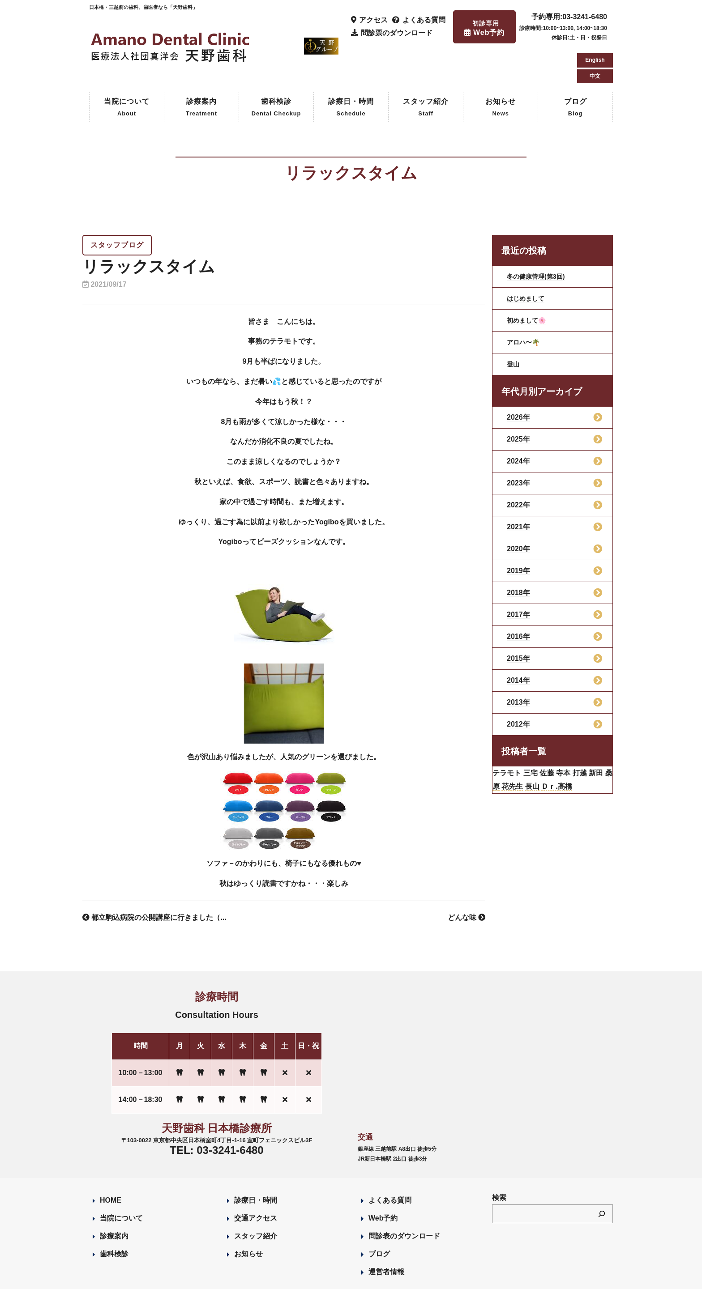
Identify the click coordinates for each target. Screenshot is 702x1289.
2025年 (518, 401)
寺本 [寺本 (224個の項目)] (583, 736)
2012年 (518, 686)
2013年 (518, 664)
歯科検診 (276, 70)
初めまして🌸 (529, 282)
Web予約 (383, 1180)
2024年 (518, 423)
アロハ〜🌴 (525, 304)
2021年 (518, 489)
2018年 (518, 554)
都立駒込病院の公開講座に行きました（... (154, 879)
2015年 (518, 620)
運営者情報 (386, 1234)
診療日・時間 (351, 70)
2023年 (518, 445)
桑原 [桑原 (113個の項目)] (522, 752)
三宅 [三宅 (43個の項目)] (541, 736)
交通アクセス (255, 1180)
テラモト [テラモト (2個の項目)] (511, 736)
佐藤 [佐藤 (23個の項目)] (561, 736)
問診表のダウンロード (404, 1198)
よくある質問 (389, 1162)
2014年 (518, 642)
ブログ (575, 70)
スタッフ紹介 (426, 70)
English (594, 20)
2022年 (518, 467)
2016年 (518, 598)
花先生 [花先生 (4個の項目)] (547, 752)
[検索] (602, 1176)
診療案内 (201, 70)
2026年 (518, 379)
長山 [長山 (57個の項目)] (571, 752)
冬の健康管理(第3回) (540, 238)
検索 (499, 1159)
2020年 (518, 511)
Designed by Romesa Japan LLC (193, 1277)
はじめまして (528, 260)
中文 (595, 36)
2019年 (518, 532)
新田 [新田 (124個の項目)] (501, 752)
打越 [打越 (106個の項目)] (603, 736)
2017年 (518, 576)
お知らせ (500, 70)
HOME (110, 1162)
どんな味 (466, 879)
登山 (514, 326)
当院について (127, 70)
